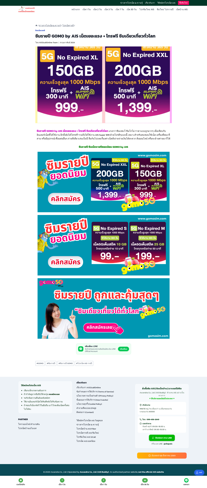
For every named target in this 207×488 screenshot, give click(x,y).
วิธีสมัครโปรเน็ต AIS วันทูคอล (89, 420)
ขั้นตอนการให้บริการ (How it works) (92, 399)
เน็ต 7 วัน (120, 9)
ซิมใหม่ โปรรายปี (165, 9)
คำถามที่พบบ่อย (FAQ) (86, 408)
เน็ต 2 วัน (97, 9)
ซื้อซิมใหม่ (183, 2)
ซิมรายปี (51, 363)
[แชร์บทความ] (199, 472)
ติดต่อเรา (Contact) (85, 412)
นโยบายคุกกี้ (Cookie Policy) (89, 404)
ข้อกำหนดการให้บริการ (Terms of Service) (95, 391)
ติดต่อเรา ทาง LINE (162, 437)
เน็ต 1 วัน (87, 9)
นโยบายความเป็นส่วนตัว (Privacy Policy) (94, 395)
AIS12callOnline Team (48, 42)
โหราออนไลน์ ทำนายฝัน (29, 424)
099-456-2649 (153, 419)
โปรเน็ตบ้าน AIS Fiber (86, 428)
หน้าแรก (76, 9)
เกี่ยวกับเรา (150, 2)
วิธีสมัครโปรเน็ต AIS (166, 2)
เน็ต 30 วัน (132, 9)
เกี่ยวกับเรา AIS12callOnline (88, 387)
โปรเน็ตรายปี (40, 30)
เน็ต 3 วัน (108, 9)
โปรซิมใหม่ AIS (146, 9)
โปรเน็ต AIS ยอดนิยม (85, 441)
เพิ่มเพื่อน (123, 349)
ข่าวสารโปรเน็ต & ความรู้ (131, 2)
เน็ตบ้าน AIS (182, 9)
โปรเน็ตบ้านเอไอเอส (27, 428)
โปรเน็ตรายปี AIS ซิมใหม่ (87, 432)
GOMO (40, 363)
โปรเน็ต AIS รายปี (84, 363)
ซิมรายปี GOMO (66, 363)
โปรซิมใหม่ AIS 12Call (86, 437)
